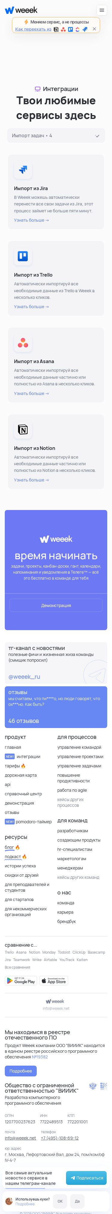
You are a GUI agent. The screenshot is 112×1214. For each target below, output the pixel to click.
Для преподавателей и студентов (27, 887)
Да (77, 1201)
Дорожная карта (21, 775)
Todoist (64, 952)
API (7, 784)
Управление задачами (79, 766)
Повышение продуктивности (73, 778)
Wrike (37, 959)
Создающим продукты (78, 840)
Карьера (65, 912)
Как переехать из (51, 29)
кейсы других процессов (70, 802)
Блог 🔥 (12, 847)
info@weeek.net (56, 1008)
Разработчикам (72, 830)
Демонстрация (56, 605)
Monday (49, 952)
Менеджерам (70, 868)
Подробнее (25, 1203)
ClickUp (79, 952)
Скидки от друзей (22, 875)
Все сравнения (17, 967)
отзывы (12, 812)
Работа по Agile (72, 790)
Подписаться (86, 1178)
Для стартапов (19, 899)
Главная (13, 747)
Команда (65, 903)
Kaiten (82, 959)
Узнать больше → (31, 220)
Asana (21, 952)
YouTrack (66, 959)
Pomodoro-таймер (28, 821)
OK (60, 1201)
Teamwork (21, 959)
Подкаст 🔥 (16, 856)
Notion (34, 952)
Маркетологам (71, 858)
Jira (8, 959)
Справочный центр (23, 794)
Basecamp (96, 952)
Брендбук (66, 921)
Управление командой (79, 747)
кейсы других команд (78, 877)
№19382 (40, 1057)
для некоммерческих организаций (26, 911)
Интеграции (22, 756)
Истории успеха (20, 866)
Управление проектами (80, 756)
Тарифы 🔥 (15, 766)
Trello (9, 952)
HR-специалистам (74, 849)
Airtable (50, 959)
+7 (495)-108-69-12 (60, 1138)
